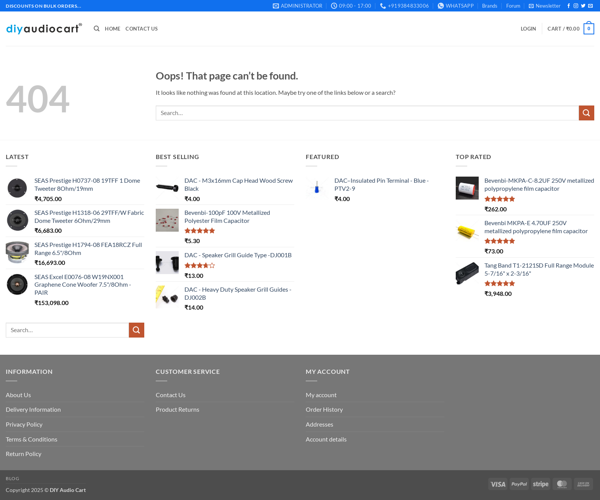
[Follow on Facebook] (568, 6)
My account (321, 394)
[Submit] (586, 113)
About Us (18, 394)
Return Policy (23, 453)
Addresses (319, 424)
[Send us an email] (590, 6)
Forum (513, 6)
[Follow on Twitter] (583, 6)
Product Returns (177, 409)
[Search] (96, 28)
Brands (489, 6)
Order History (324, 409)
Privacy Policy (24, 424)
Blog (12, 478)
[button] (545, 6)
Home (112, 29)
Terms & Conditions (31, 439)
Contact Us (142, 29)
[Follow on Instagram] (576, 6)
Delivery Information (33, 409)
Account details (326, 439)
